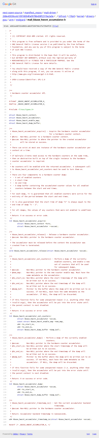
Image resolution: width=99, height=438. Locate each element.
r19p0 (71, 16)
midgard (20, 19)
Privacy (23, 434)
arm (11, 19)
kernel (80, 16)
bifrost (62, 16)
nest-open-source (12, 12)
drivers (90, 16)
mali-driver (50, 12)
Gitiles (15, 434)
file (55, 26)
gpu (5, 19)
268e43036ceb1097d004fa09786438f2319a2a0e (28, 16)
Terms (29, 434)
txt (88, 434)
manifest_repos (33, 12)
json (94, 434)
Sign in (93, 4)
